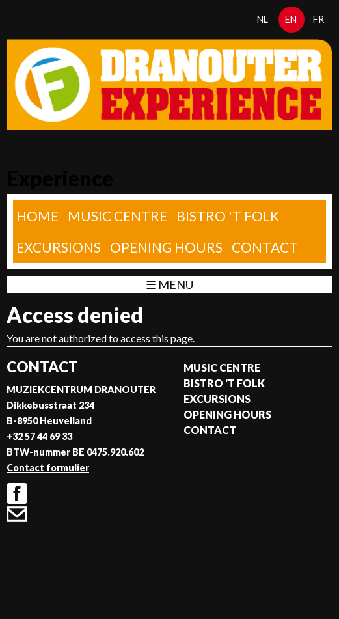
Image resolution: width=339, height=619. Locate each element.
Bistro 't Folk (227, 216)
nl (262, 19)
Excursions (58, 247)
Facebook (17, 493)
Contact (265, 247)
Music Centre (117, 216)
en (291, 19)
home (37, 216)
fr (318, 19)
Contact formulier (48, 467)
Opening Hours (166, 247)
